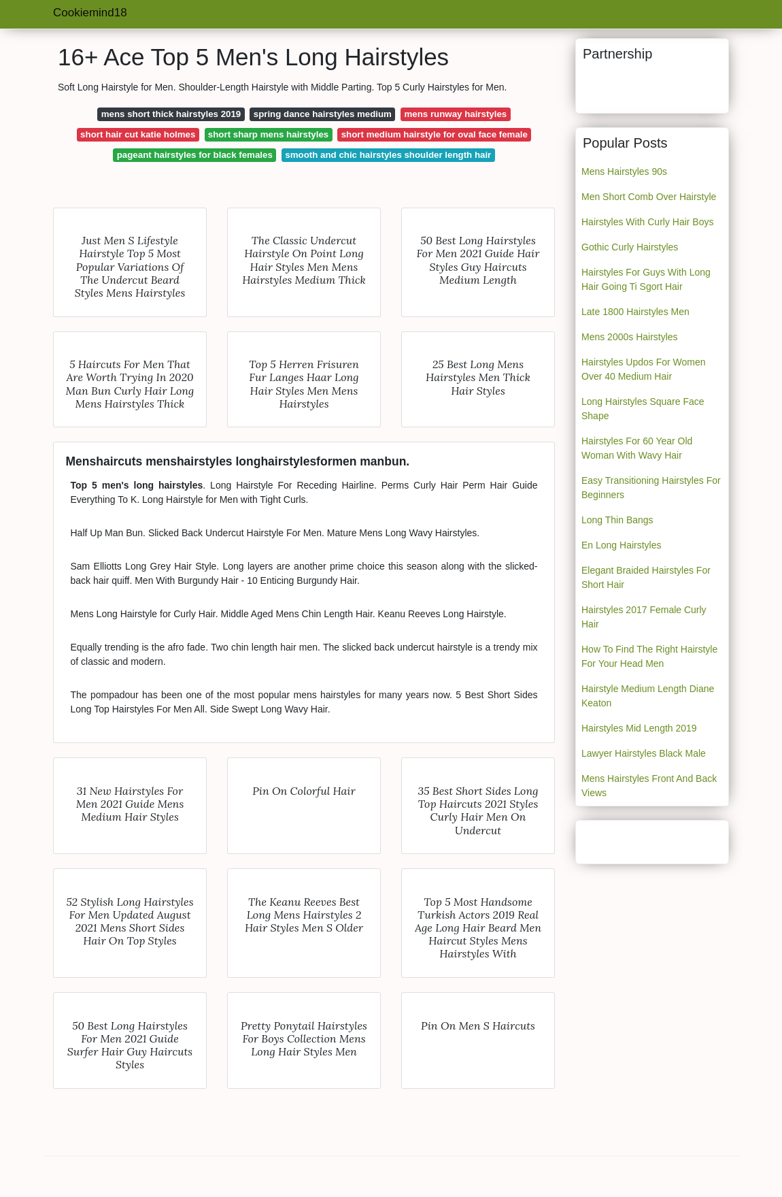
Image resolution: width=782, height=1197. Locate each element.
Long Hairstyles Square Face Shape (642, 408)
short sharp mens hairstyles (268, 134)
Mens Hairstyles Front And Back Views (649, 785)
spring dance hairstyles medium (323, 114)
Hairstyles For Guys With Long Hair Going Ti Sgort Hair (646, 279)
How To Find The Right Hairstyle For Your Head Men (649, 656)
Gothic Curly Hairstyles (629, 247)
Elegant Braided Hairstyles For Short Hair (646, 577)
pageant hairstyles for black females (195, 155)
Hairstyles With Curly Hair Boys (647, 221)
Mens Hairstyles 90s (624, 171)
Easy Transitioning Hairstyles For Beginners (651, 487)
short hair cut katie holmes (137, 134)
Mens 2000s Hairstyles (629, 336)
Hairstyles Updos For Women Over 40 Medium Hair (643, 369)
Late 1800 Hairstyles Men (635, 311)
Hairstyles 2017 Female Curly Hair (644, 616)
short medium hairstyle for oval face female (434, 134)
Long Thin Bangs (617, 519)
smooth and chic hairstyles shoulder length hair (388, 155)
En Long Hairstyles (621, 545)
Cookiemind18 (90, 12)
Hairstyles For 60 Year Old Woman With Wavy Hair (636, 448)
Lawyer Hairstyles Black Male (643, 753)
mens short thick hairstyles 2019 (171, 114)
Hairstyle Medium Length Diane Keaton (647, 695)
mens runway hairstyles (455, 114)
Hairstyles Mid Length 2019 (639, 728)
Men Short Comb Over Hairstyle (648, 196)
